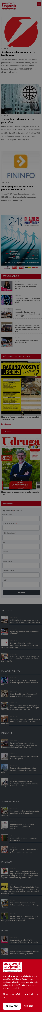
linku (18, 988)
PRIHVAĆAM (12, 1006)
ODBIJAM (28, 1006)
